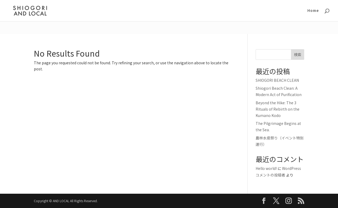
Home (313, 11)
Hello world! (266, 168)
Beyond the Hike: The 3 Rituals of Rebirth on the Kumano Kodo (277, 109)
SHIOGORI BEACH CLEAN (277, 80)
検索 (297, 54)
